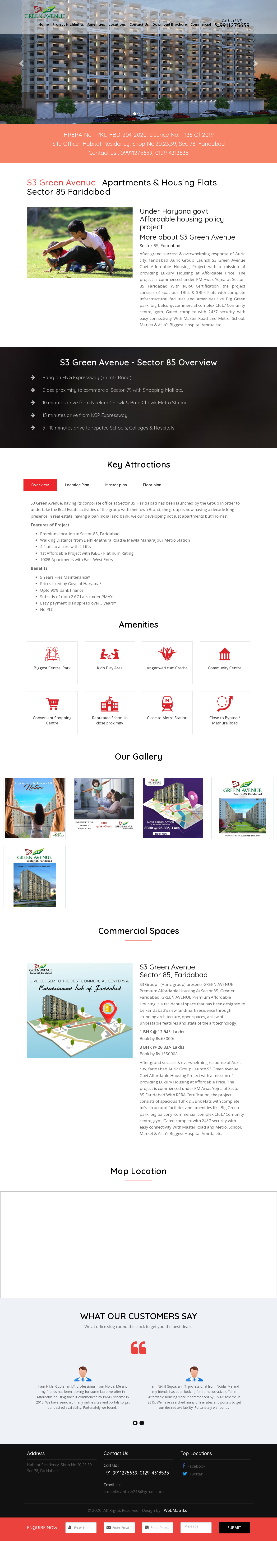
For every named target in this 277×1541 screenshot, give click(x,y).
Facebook (192, 1466)
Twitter (191, 1474)
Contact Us (139, 24)
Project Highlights (68, 24)
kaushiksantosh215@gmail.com (134, 1491)
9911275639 (232, 25)
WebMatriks (175, 1510)
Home (43, 24)
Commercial (200, 24)
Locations (117, 24)
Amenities (96, 24)
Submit (234, 1527)
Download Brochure (169, 24)
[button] (21, 62)
